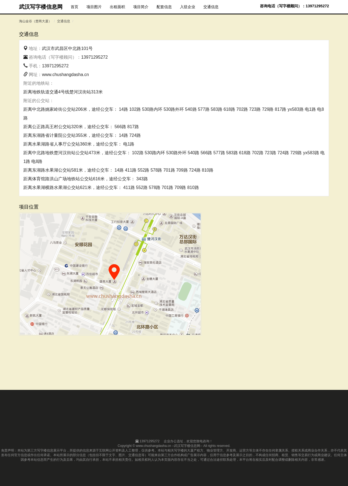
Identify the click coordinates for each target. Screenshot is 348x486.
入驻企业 (187, 7)
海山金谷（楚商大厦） (35, 21)
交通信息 (211, 7)
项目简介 (140, 7)
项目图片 (94, 7)
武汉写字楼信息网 (41, 7)
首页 (74, 7)
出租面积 (117, 7)
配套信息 (164, 7)
